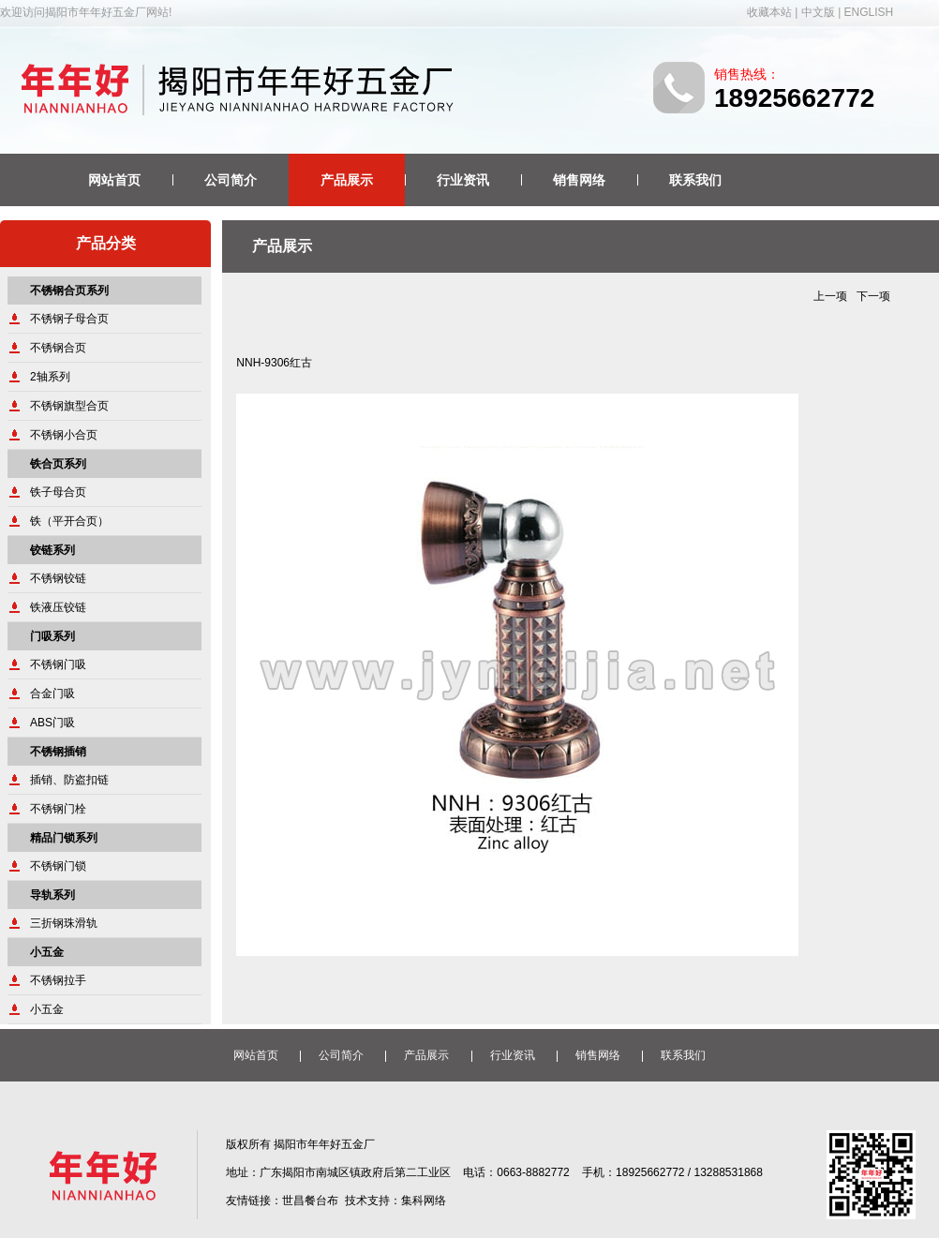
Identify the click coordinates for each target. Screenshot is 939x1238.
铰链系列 (52, 550)
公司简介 (230, 179)
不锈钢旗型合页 (69, 405)
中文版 (818, 12)
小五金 (47, 952)
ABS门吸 (52, 722)
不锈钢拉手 (58, 980)
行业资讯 (463, 179)
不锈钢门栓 (58, 808)
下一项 (873, 296)
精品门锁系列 (63, 837)
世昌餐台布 (310, 1200)
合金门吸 (52, 693)
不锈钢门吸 (58, 664)
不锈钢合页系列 (69, 290)
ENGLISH (869, 12)
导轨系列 (52, 895)
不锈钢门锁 (58, 866)
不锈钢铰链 (58, 578)
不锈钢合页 (58, 347)
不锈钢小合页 (63, 434)
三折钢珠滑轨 (63, 923)
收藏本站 (769, 12)
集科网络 (423, 1200)
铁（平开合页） (69, 521)
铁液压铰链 (58, 607)
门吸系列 (52, 636)
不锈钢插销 (58, 751)
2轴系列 (50, 376)
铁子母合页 (58, 492)
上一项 (830, 296)
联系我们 (695, 179)
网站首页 (114, 179)
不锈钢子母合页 (69, 318)
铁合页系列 (58, 463)
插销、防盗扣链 (69, 779)
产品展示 (346, 179)
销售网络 (579, 179)
